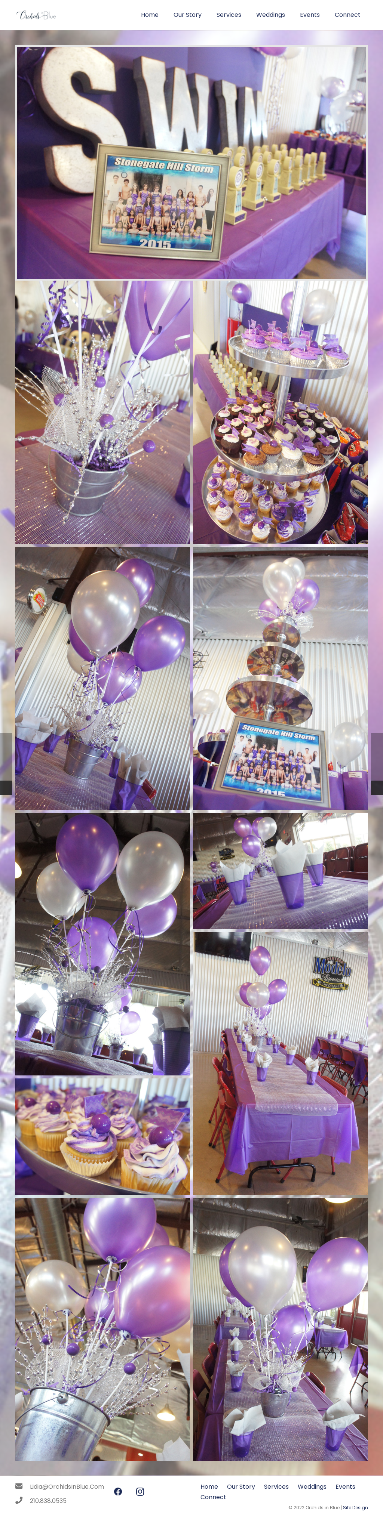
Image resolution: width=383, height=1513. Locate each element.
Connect (213, 1497)
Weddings (312, 1486)
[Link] (36, 15)
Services (276, 1486)
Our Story (241, 1486)
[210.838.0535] (22, 1501)
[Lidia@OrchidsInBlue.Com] (22, 1487)
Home (209, 1486)
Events (345, 1486)
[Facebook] (118, 1492)
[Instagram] (140, 1492)
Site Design (355, 1507)
